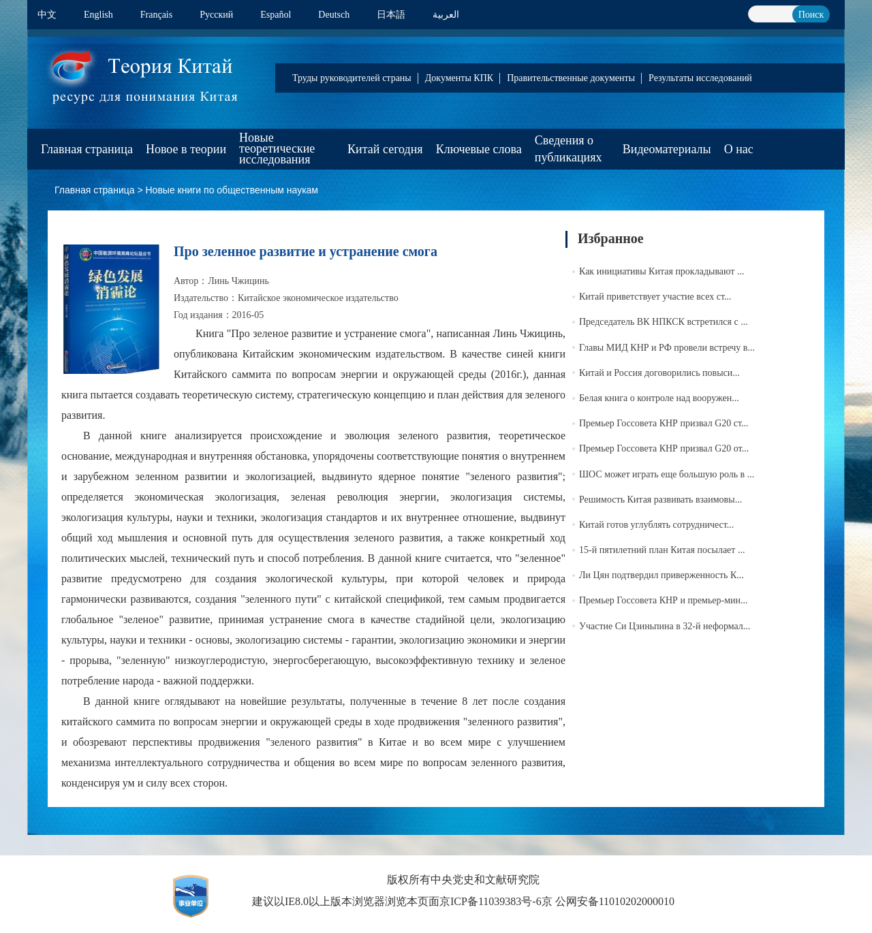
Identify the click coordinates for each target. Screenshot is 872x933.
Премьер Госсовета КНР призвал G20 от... (664, 448)
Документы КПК (459, 78)
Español (275, 15)
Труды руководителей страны (351, 78)
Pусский (216, 15)
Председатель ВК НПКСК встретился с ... (663, 322)
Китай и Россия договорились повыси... (659, 373)
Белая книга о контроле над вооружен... (659, 398)
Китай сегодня (385, 149)
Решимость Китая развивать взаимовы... (660, 499)
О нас (738, 149)
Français (156, 15)
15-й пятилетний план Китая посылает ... (662, 550)
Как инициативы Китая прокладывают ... (661, 271)
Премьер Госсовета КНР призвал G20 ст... (664, 423)
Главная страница (87, 149)
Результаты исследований (700, 78)
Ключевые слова (479, 149)
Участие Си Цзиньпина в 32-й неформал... (664, 626)
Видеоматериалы (667, 149)
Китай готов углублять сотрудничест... (656, 525)
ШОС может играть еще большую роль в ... (666, 474)
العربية (446, 15)
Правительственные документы (571, 78)
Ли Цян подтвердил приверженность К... (661, 575)
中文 (47, 15)
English (98, 15)
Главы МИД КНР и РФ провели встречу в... (667, 348)
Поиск (811, 15)
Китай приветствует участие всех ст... (655, 296)
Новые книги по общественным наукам (232, 190)
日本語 (391, 15)
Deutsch (333, 15)
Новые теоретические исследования (277, 148)
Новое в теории (186, 149)
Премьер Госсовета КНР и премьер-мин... (663, 600)
